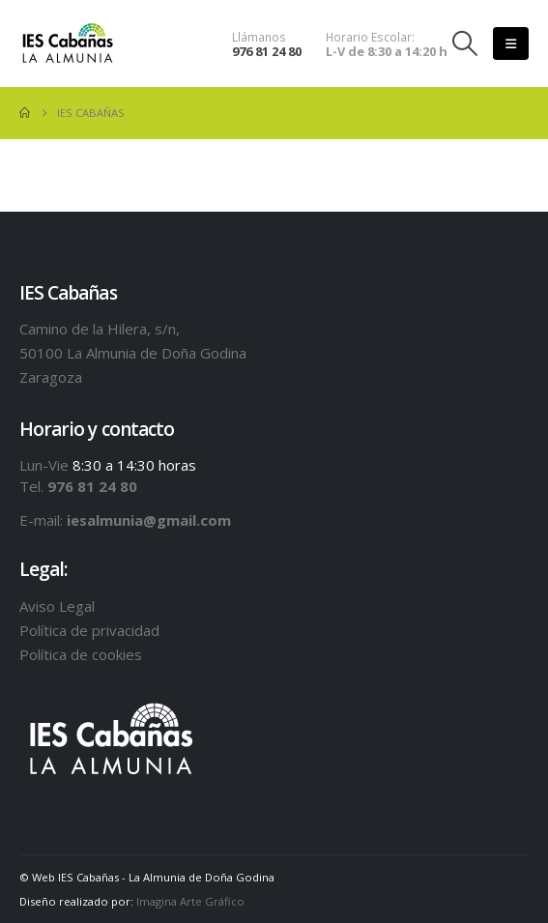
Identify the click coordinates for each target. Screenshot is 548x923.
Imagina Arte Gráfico (190, 901)
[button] (465, 43)
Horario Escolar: (370, 36)
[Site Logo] (67, 44)
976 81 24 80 (267, 51)
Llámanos (259, 36)
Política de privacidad (89, 630)
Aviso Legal (57, 606)
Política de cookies (80, 654)
